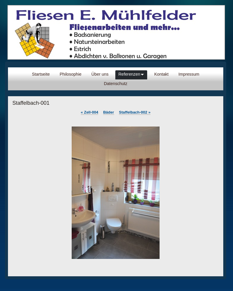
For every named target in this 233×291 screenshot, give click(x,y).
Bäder (108, 112)
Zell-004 (89, 112)
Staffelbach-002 (134, 112)
